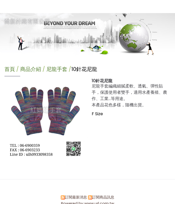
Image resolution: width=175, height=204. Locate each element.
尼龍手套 (56, 69)
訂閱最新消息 (76, 197)
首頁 (9, 69)
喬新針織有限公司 (27, 21)
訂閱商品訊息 (103, 197)
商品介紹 (31, 69)
